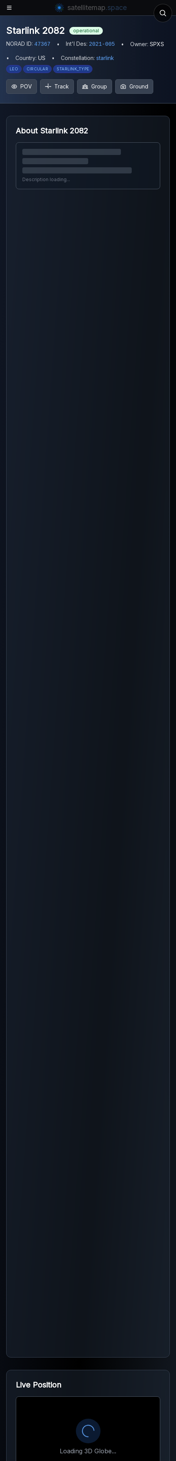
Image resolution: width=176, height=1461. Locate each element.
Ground (134, 86)
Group (94, 86)
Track (57, 86)
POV (21, 86)
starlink (105, 58)
